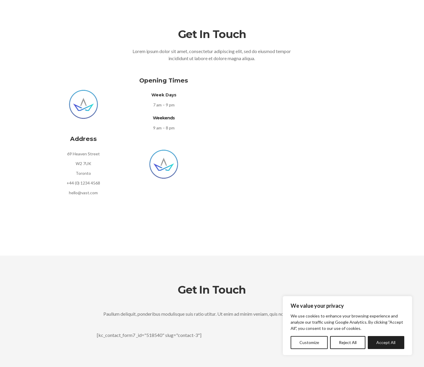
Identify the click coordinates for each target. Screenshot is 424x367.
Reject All (348, 342)
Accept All (385, 342)
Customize (309, 342)
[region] (347, 325)
